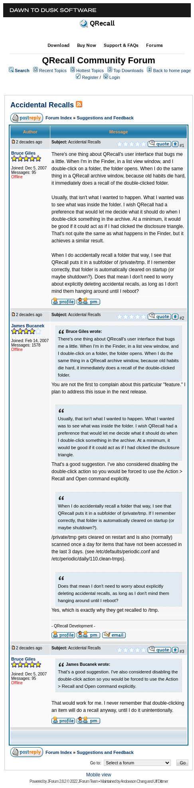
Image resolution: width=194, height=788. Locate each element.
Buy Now (86, 45)
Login (114, 77)
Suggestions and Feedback (105, 117)
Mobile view (98, 775)
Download (58, 45)
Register (90, 77)
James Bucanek (27, 325)
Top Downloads (128, 70)
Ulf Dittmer (160, 781)
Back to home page (172, 70)
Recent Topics (53, 70)
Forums (154, 45)
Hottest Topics (90, 70)
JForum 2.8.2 (57, 781)
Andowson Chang (133, 781)
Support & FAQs (121, 45)
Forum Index (59, 117)
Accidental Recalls (42, 105)
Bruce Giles (23, 153)
